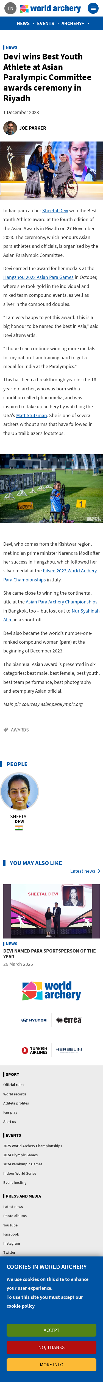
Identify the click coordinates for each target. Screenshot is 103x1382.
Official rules (13, 1084)
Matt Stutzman (31, 415)
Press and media (23, 1196)
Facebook (11, 1234)
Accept (52, 1330)
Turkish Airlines (34, 1050)
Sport (12, 1074)
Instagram (11, 1243)
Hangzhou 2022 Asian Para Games (38, 277)
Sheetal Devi (55, 210)
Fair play (10, 1112)
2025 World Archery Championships (32, 1145)
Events (45, 23)
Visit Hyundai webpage (34, 1020)
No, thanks (51, 1347)
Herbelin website (69, 1050)
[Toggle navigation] (93, 8)
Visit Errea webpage (69, 1020)
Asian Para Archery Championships (62, 601)
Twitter (9, 1252)
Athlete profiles (16, 1103)
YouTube (10, 1225)
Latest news (82, 871)
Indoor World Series (19, 1173)
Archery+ (73, 23)
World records (14, 1094)
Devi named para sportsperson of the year (49, 953)
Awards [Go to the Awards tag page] (20, 730)
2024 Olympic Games (20, 1154)
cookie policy (21, 1306)
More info (51, 1364)
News (23, 23)
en (10, 8)
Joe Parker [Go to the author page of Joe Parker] (32, 128)
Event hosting (14, 1182)
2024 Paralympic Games (22, 1163)
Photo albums (15, 1215)
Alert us (9, 1121)
